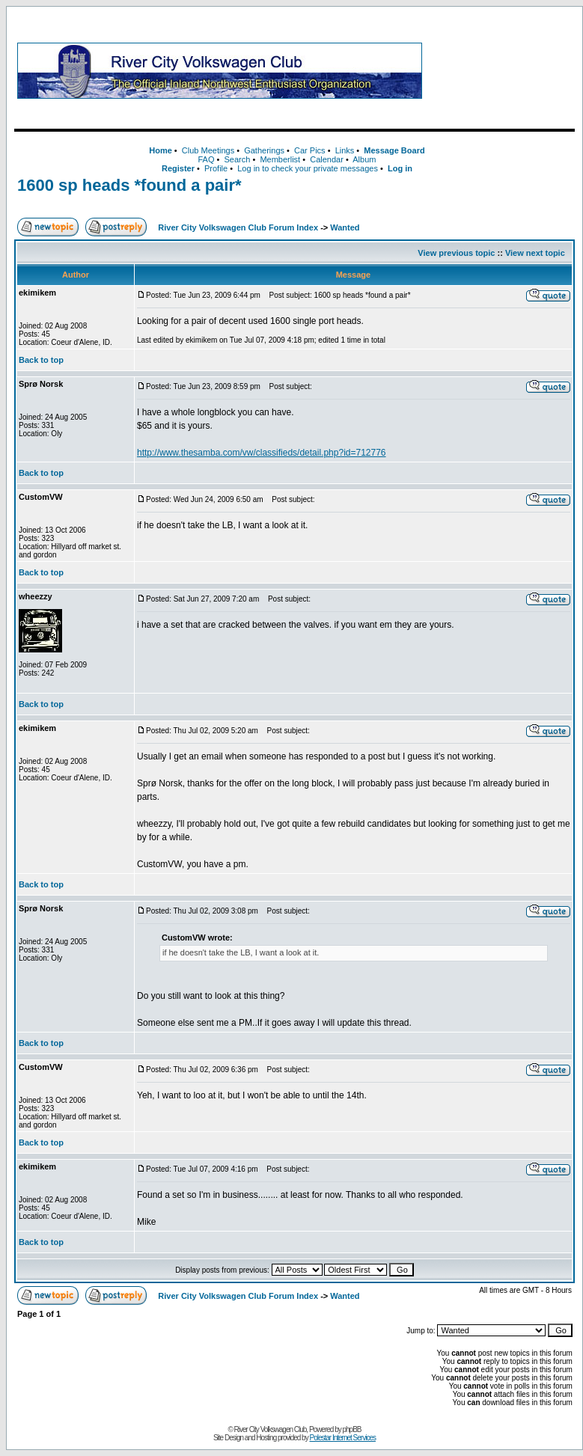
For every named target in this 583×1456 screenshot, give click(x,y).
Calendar (327, 159)
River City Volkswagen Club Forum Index (238, 227)
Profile (216, 168)
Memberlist (280, 159)
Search (237, 159)
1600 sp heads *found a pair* (129, 185)
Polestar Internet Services (342, 1438)
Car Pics (310, 150)
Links (345, 150)
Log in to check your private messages (307, 168)
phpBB (352, 1429)
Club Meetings (208, 150)
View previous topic (456, 252)
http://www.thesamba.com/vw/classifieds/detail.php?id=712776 (261, 452)
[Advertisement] (501, 70)
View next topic (535, 252)
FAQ (206, 159)
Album (364, 159)
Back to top (41, 359)
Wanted (344, 227)
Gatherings (264, 150)
